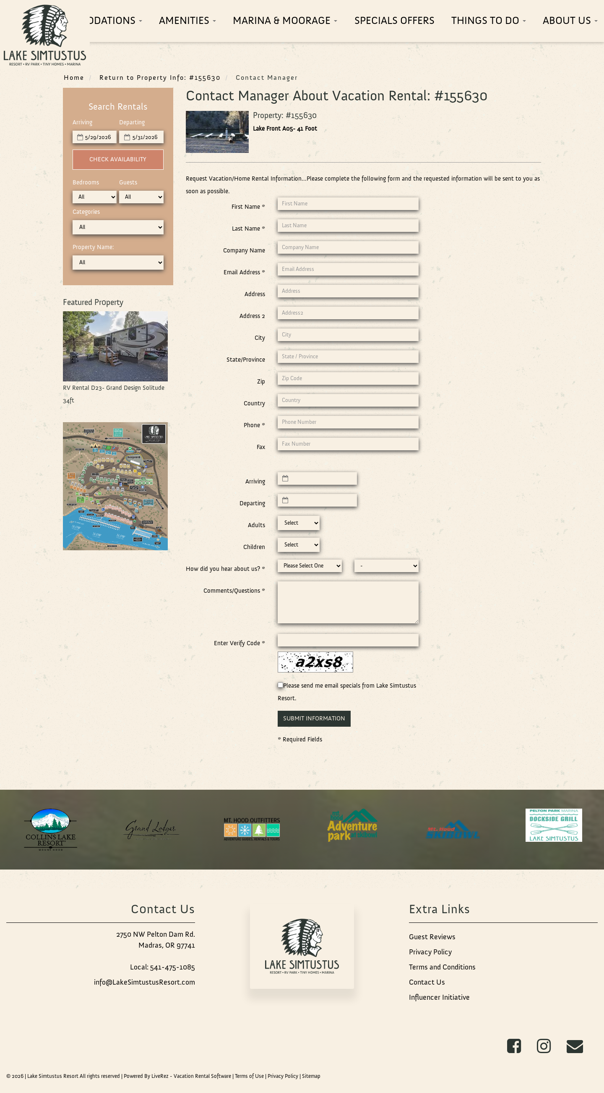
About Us (570, 20)
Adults (256, 525)
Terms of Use (249, 1076)
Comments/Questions (234, 590)
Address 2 (252, 316)
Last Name (248, 228)
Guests (128, 182)
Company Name (244, 250)
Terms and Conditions (442, 967)
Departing (132, 122)
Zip (261, 381)
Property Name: (93, 247)
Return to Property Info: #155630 (160, 77)
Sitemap (311, 1076)
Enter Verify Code (239, 643)
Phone (254, 425)
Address (255, 294)
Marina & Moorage (285, 20)
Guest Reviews (432, 936)
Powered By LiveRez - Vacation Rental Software (177, 1076)
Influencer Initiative (439, 997)
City (260, 338)
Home (74, 77)
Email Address (244, 272)
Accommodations (92, 20)
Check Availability (117, 159)
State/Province (245, 359)
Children (254, 547)
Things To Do (488, 20)
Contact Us (427, 982)
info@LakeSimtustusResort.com (144, 982)
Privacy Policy (430, 951)
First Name (248, 206)
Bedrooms (86, 182)
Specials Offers (394, 20)
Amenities (187, 20)
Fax (261, 447)
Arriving (82, 122)
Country (254, 403)
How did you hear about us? (225, 569)
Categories (86, 211)
